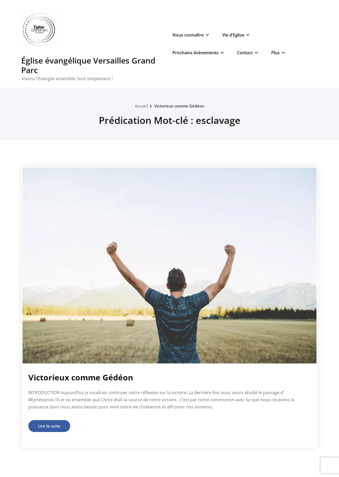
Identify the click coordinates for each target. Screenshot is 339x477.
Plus (278, 53)
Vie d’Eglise (235, 35)
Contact (247, 53)
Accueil (141, 106)
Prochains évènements (198, 53)
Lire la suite (49, 426)
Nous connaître (190, 35)
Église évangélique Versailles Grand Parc (88, 65)
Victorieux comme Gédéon (179, 106)
